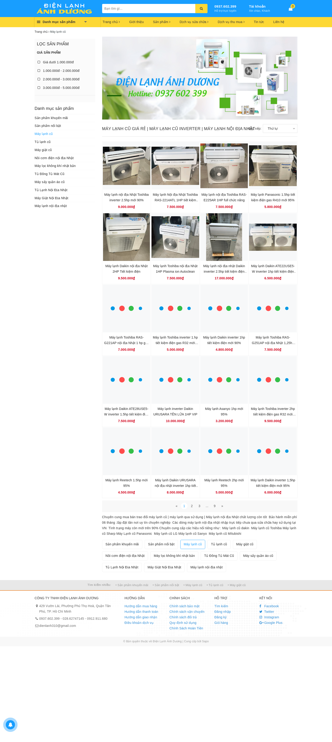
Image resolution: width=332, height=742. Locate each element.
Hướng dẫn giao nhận (141, 617)
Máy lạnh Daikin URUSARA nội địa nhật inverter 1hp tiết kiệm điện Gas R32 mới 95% (175, 485)
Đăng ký (220, 617)
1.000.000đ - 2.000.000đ (58, 71)
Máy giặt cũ (43, 150)
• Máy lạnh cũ (193, 585)
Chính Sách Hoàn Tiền (186, 628)
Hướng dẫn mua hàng (141, 606)
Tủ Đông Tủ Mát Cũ (49, 174)
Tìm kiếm (221, 606)
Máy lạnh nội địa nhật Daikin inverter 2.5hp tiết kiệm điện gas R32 (224, 271)
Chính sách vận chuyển (187, 611)
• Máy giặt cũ (237, 585)
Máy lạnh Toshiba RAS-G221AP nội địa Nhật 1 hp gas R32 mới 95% (126, 343)
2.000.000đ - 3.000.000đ (58, 79)
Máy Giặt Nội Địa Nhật (51, 198)
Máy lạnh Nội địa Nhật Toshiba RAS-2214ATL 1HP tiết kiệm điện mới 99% (175, 200)
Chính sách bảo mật (184, 606)
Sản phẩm (161, 22)
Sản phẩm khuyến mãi (51, 118)
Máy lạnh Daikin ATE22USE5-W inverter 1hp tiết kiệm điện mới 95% (273, 271)
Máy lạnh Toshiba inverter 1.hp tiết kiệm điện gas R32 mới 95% (175, 343)
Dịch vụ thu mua (231, 22)
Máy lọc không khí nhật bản (55, 166)
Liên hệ (278, 22)
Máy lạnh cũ (44, 134)
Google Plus (270, 623)
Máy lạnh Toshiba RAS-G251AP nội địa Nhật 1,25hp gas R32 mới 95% (273, 343)
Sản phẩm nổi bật (48, 126)
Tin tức (259, 22)
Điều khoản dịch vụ (139, 623)
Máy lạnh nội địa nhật (51, 206)
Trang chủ (111, 22)
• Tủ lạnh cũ (215, 585)
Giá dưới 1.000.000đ (56, 62)
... (207, 506)
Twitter (266, 611)
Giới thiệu (136, 22)
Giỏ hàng (221, 623)
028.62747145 (73, 618)
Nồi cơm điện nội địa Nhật (54, 158)
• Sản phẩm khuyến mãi (132, 585)
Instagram (269, 617)
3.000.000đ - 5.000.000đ (58, 88)
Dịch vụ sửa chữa (194, 22)
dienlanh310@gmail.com (57, 626)
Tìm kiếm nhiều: (99, 585)
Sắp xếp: (254, 128)
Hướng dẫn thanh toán (141, 611)
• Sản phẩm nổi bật (166, 585)
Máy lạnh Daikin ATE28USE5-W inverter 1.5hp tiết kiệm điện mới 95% (126, 414)
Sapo (205, 641)
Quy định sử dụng (182, 623)
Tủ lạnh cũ (42, 142)
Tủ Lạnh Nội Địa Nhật (51, 190)
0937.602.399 (225, 6)
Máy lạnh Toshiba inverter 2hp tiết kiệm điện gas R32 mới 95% (273, 414)
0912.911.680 (97, 618)
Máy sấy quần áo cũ (50, 182)
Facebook (269, 606)
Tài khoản (257, 6)
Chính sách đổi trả (183, 617)
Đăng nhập (222, 611)
